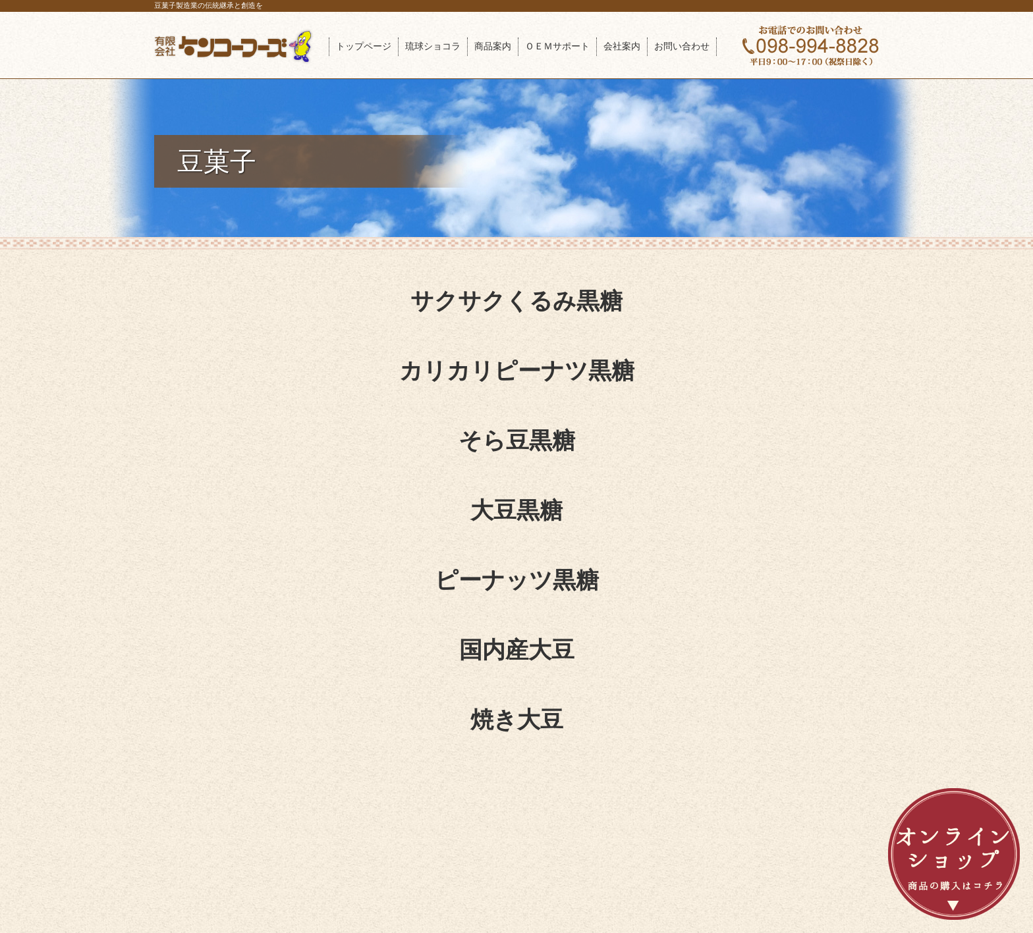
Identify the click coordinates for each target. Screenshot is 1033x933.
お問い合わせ (682, 46)
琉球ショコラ (433, 46)
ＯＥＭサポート (557, 46)
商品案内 (492, 46)
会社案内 (621, 46)
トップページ (363, 46)
